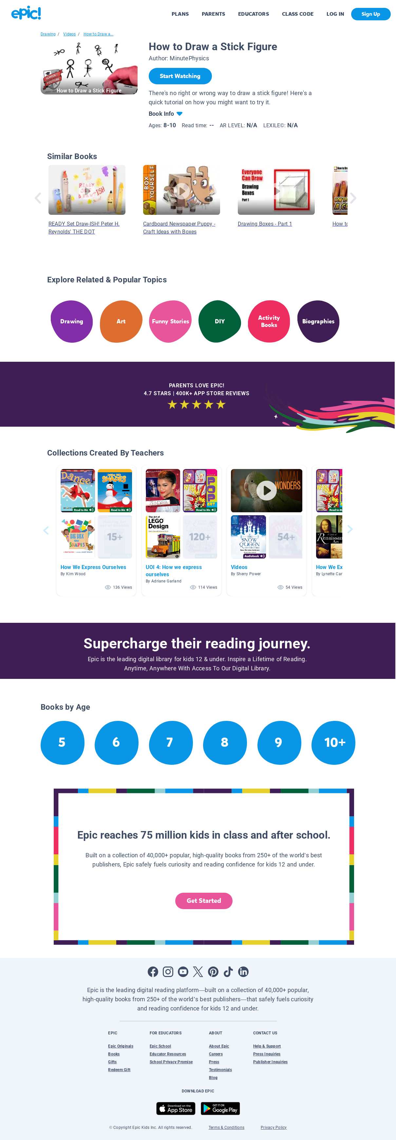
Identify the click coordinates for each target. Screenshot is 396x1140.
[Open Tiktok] (228, 972)
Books (114, 1054)
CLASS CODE (297, 13)
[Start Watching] (180, 76)
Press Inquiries (267, 1054)
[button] (96, 530)
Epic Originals (120, 1046)
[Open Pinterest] (213, 972)
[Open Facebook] (153, 972)
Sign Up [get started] (371, 13)
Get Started (204, 900)
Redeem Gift (119, 1070)
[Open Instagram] (168, 972)
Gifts (112, 1062)
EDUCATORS (253, 13)
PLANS (180, 13)
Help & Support (267, 1046)
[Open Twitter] (198, 972)
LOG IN (336, 13)
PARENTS (213, 13)
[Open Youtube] (183, 972)
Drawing (48, 34)
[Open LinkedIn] (243, 972)
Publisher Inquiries (270, 1062)
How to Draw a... (99, 34)
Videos (69, 34)
